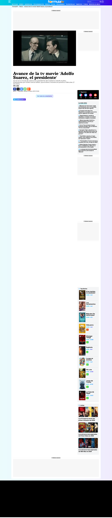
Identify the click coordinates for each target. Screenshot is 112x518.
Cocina (41, 514)
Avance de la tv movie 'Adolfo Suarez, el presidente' (38, 6)
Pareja (29, 514)
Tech (27, 516)
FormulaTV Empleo (23, 512)
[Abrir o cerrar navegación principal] (9, 2)
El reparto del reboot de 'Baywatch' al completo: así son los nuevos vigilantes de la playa (87, 112)
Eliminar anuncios (56, 10)
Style (21, 516)
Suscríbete (88, 492)
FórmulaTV (15, 6)
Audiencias (28, 4)
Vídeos (47, 4)
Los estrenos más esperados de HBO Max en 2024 (87, 450)
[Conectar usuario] (102, 1)
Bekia (17, 514)
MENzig (18, 516)
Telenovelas (70, 4)
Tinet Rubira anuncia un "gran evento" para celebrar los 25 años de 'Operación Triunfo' (87, 137)
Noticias (15, 4)
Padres (33, 514)
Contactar (62, 504)
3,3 (87, 329)
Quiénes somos (12, 504)
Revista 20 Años (94, 4)
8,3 (87, 342)
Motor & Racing (38, 516)
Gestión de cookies (48, 504)
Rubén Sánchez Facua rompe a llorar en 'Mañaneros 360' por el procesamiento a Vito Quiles (87, 146)
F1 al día (31, 516)
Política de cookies (38, 504)
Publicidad (56, 504)
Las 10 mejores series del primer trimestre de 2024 (86, 419)
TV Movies (31, 492)
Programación (38, 4)
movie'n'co (45, 512)
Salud (37, 514)
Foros (86, 4)
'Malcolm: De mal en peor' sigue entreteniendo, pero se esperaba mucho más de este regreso (87, 107)
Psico (51, 514)
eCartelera (31, 512)
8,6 (87, 398)
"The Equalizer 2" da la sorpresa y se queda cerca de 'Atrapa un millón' (88, 141)
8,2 (87, 387)
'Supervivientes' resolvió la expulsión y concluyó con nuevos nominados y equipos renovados (87, 117)
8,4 (87, 374)
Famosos (79, 4)
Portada (12, 487)
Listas (29, 490)
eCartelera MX (38, 512)
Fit (44, 514)
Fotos (53, 4)
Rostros (87, 487)
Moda (21, 514)
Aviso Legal (19, 504)
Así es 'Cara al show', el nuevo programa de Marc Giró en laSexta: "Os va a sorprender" (87, 126)
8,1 (87, 352)
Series (21, 4)
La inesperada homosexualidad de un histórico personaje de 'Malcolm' (87, 150)
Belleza (25, 514)
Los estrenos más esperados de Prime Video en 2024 (87, 435)
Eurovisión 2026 (69, 491)
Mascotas (55, 514)
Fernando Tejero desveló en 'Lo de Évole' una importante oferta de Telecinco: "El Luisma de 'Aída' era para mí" (87, 132)
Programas (60, 4)
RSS (67, 504)
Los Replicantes (20, 510)
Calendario (31, 489)
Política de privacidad (28, 504)
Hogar (47, 514)
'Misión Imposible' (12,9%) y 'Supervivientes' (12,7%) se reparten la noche (86, 121)
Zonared (44, 516)
